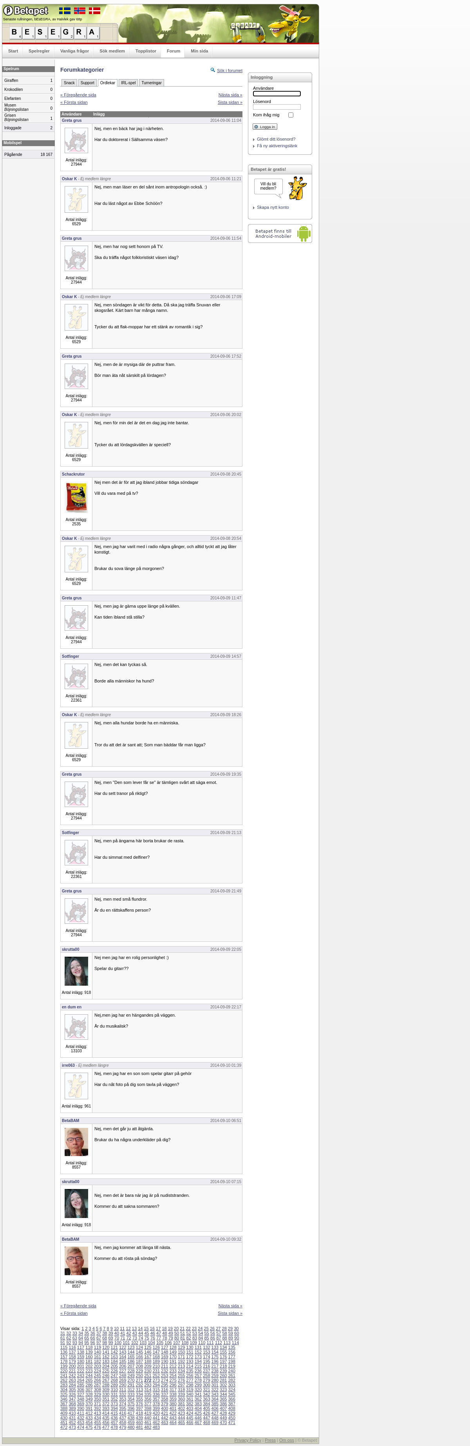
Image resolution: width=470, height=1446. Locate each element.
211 (164, 1366)
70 (116, 1338)
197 (223, 1361)
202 (88, 1366)
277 (189, 1380)
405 (206, 1408)
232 (164, 1370)
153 (206, 1352)
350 (97, 1399)
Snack (69, 83)
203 (97, 1366)
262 (63, 1380)
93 (74, 1342)
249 (130, 1375)
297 (181, 1385)
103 (142, 1342)
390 (80, 1408)
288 (105, 1385)
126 (156, 1347)
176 (223, 1356)
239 (223, 1370)
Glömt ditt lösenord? (276, 139)
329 (97, 1394)
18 (164, 1328)
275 (172, 1380)
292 (139, 1385)
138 (80, 1352)
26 (212, 1328)
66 (92, 1338)
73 (134, 1338)
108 (184, 1342)
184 (114, 1361)
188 (147, 1361)
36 (92, 1333)
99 (110, 1342)
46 (152, 1333)
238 (215, 1370)
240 (231, 1370)
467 (198, 1422)
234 (181, 1370)
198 (231, 1361)
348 (80, 1399)
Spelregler (39, 51)
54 (200, 1333)
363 (206, 1399)
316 (164, 1389)
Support (87, 83)
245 (97, 1375)
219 (231, 1366)
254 (172, 1375)
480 (130, 1427)
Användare (263, 88)
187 (139, 1361)
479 (122, 1427)
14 (140, 1328)
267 (105, 1380)
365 (223, 1399)
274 (164, 1380)
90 (236, 1338)
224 (97, 1370)
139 (88, 1352)
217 (215, 1366)
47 (158, 1333)
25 (206, 1328)
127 (164, 1347)
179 (72, 1361)
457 (114, 1422)
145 (139, 1352)
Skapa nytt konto (273, 207)
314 (147, 1389)
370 (88, 1403)
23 (194, 1328)
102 (134, 1342)
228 (130, 1370)
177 (231, 1356)
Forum (173, 51)
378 (156, 1403)
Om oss (286, 1440)
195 (206, 1361)
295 (164, 1385)
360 (181, 1399)
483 (156, 1427)
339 (181, 1394)
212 (172, 1366)
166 (139, 1356)
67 (98, 1338)
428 (223, 1413)
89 (230, 1338)
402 (181, 1408)
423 (181, 1413)
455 (97, 1422)
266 (97, 1380)
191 (172, 1361)
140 (97, 1352)
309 (105, 1389)
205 (114, 1366)
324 (231, 1389)
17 (158, 1328)
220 (63, 1370)
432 (80, 1417)
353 (122, 1399)
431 (72, 1417)
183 (105, 1361)
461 (147, 1422)
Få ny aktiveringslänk (277, 145)
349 (88, 1399)
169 (164, 1356)
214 (189, 1366)
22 (188, 1328)
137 (72, 1352)
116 (72, 1347)
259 (215, 1375)
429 (231, 1413)
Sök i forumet (229, 70)
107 (176, 1342)
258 (206, 1375)
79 (170, 1338)
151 (189, 1352)
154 (215, 1352)
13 (134, 1328)
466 (189, 1422)
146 (147, 1352)
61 (62, 1338)
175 (215, 1356)
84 (200, 1338)
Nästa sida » (230, 94)
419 (147, 1413)
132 (206, 1347)
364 (215, 1399)
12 (128, 1328)
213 (181, 1366)
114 (235, 1342)
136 (63, 1352)
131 (198, 1347)
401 (172, 1408)
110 (201, 1342)
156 (231, 1352)
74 (140, 1338)
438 (130, 1417)
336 (156, 1394)
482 (147, 1427)
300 (206, 1385)
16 (152, 1328)
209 (147, 1366)
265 (88, 1380)
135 (231, 1347)
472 (63, 1427)
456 (105, 1422)
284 (72, 1385)
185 (122, 1361)
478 (114, 1427)
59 (230, 1333)
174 (206, 1356)
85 (206, 1338)
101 (126, 1342)
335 (147, 1394)
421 (164, 1413)
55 (206, 1333)
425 (198, 1413)
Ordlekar (107, 83)
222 (80, 1370)
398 (147, 1408)
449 (223, 1417)
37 (98, 1333)
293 (147, 1385)
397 (139, 1408)
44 (140, 1333)
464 (172, 1422)
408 (231, 1408)
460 (139, 1422)
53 (194, 1333)
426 (206, 1413)
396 (130, 1408)
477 (105, 1427)
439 (139, 1417)
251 (147, 1375)
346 (63, 1399)
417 (130, 1413)
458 (122, 1422)
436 (114, 1417)
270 (130, 1380)
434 (97, 1417)
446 (198, 1417)
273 (156, 1380)
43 (134, 1333)
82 (188, 1338)
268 (114, 1380)
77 (158, 1338)
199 (63, 1366)
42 (128, 1333)
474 (80, 1427)
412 (88, 1413)
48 (164, 1333)
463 (164, 1422)
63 (74, 1338)
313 (139, 1389)
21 (182, 1328)
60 (236, 1333)
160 (88, 1356)
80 (176, 1338)
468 (206, 1422)
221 (72, 1370)
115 (63, 1347)
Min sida (199, 51)
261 (231, 1375)
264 (80, 1380)
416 (122, 1413)
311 (122, 1389)
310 (114, 1389)
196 (215, 1361)
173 (198, 1356)
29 (230, 1328)
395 (122, 1408)
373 (114, 1403)
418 (139, 1413)
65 (86, 1338)
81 (182, 1338)
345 (231, 1394)
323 (223, 1389)
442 (164, 1417)
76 (152, 1338)
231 (156, 1370)
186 (130, 1361)
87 (218, 1338)
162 (105, 1356)
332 (122, 1394)
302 (223, 1385)
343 (215, 1394)
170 (172, 1356)
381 (181, 1403)
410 (72, 1413)
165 (130, 1356)
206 (122, 1366)
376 (139, 1403)
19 (170, 1328)
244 (88, 1375)
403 (189, 1408)
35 (86, 1333)
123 (130, 1347)
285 (80, 1385)
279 (206, 1380)
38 (104, 1333)
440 (147, 1417)
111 (209, 1342)
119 (97, 1347)
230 (147, 1370)
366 (231, 1399)
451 (63, 1422)
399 (156, 1408)
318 (181, 1389)
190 (164, 1361)
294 (156, 1385)
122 (122, 1347)
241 (63, 1375)
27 (218, 1328)
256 (189, 1375)
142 (114, 1352)
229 (139, 1370)
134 (223, 1347)
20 (176, 1328)
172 (189, 1356)
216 (206, 1366)
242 (72, 1375)
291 (130, 1385)
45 (146, 1333)
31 (62, 1333)
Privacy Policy (247, 1440)
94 (80, 1342)
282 (231, 1380)
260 (223, 1375)
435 (105, 1417)
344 (223, 1394)
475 (88, 1427)
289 (114, 1385)
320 (198, 1389)
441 (156, 1417)
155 (223, 1352)
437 (122, 1417)
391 (88, 1408)
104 (151, 1342)
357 (156, 1399)
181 (88, 1361)
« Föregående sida (78, 94)
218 (223, 1366)
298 (189, 1385)
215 (198, 1366)
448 (215, 1417)
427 (215, 1413)
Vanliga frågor (74, 51)
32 (68, 1333)
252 (156, 1375)
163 (114, 1356)
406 (215, 1408)
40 (116, 1333)
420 (156, 1413)
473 (72, 1427)
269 (122, 1380)
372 (105, 1403)
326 (72, 1394)
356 (147, 1399)
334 (139, 1394)
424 (189, 1413)
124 (139, 1347)
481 (139, 1427)
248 (122, 1375)
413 (97, 1413)
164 (122, 1356)
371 (97, 1403)
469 (215, 1422)
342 (206, 1394)
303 (231, 1385)
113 (226, 1342)
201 (80, 1366)
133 (215, 1347)
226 (114, 1370)
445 (189, 1417)
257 (198, 1375)
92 (68, 1342)
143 (122, 1352)
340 (189, 1394)
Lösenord (262, 101)
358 (164, 1399)
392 (97, 1408)
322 (215, 1389)
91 (62, 1342)
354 (130, 1399)
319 (189, 1389)
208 (139, 1366)
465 (181, 1422)
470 (223, 1422)
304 (63, 1389)
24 (200, 1328)
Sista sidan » (230, 102)
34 (80, 1333)
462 (156, 1422)
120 (105, 1347)
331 (114, 1394)
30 (236, 1328)
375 (130, 1403)
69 (110, 1338)
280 (215, 1380)
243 (80, 1375)
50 (176, 1333)
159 (80, 1356)
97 (98, 1342)
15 (146, 1328)
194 (198, 1361)
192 (181, 1361)
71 (122, 1338)
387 (231, 1403)
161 (97, 1356)
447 (206, 1417)
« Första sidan (74, 102)
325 (63, 1394)
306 (80, 1389)
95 (86, 1342)
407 (223, 1408)
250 (139, 1375)
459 (130, 1422)
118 (88, 1347)
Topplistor (146, 51)
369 (80, 1403)
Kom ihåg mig (266, 114)
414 (105, 1413)
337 (164, 1394)
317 (172, 1389)
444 (181, 1417)
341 (198, 1394)
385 (215, 1403)
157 (63, 1356)
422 (172, 1413)
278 (198, 1380)
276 (181, 1380)
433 (88, 1417)
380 (172, 1403)
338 (172, 1394)
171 (181, 1356)
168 (156, 1356)
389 (72, 1408)
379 (164, 1403)
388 (63, 1408)
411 (80, 1413)
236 (198, 1370)
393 (105, 1408)
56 (212, 1333)
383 (198, 1403)
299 (198, 1385)
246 (105, 1375)
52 (188, 1333)
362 (198, 1399)
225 (105, 1370)
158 (72, 1356)
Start (13, 51)
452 (72, 1422)
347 (72, 1399)
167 (147, 1356)
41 (122, 1333)
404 (198, 1408)
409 (63, 1413)
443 (172, 1417)
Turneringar (151, 83)
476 (97, 1427)
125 (147, 1347)
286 (88, 1385)
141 (105, 1352)
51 (182, 1333)
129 (181, 1347)
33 (74, 1333)
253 (164, 1375)
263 (72, 1380)
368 (72, 1403)
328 (88, 1394)
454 (88, 1422)
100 (117, 1342)
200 (72, 1366)
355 (139, 1399)
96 (92, 1342)
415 (114, 1413)
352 (114, 1399)
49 (170, 1333)
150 (181, 1352)
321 (206, 1389)
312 (130, 1389)
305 (72, 1389)
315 (156, 1389)
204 (105, 1366)
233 (172, 1370)
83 (194, 1338)
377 (147, 1403)
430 (63, 1417)
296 (172, 1385)
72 (128, 1338)
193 (189, 1361)
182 (97, 1361)
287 (97, 1385)
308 (97, 1389)
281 (223, 1380)
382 (189, 1403)
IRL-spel (128, 83)
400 (164, 1408)
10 (116, 1328)
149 (172, 1352)
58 (224, 1333)
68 (104, 1338)
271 (139, 1380)
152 (198, 1352)
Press (270, 1440)
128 (172, 1347)
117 (80, 1347)
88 (224, 1338)
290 (122, 1385)
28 (224, 1328)
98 (104, 1342)
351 (105, 1399)
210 (156, 1366)
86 (212, 1338)
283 (63, 1385)
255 (181, 1375)
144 (130, 1352)
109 (193, 1342)
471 (231, 1422)
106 (168, 1342)
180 (80, 1361)
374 (122, 1403)
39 (110, 1333)
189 (156, 1361)
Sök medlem (112, 51)
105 (159, 1342)
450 (231, 1417)
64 (80, 1338)
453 (80, 1422)
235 (189, 1370)
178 (63, 1361)
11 (122, 1328)
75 (146, 1338)
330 (105, 1394)
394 (114, 1408)
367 (63, 1403)
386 (223, 1403)
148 (164, 1352)
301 (215, 1385)
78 (164, 1338)
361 (189, 1399)
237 (206, 1370)
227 (122, 1370)
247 (114, 1375)
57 (218, 1333)
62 (68, 1338)
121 (114, 1347)
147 (156, 1352)
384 (206, 1403)
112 (218, 1342)
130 (189, 1347)
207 (130, 1366)
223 (88, 1370)
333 (130, 1394)
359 (172, 1399)
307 (88, 1389)
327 (80, 1394)
